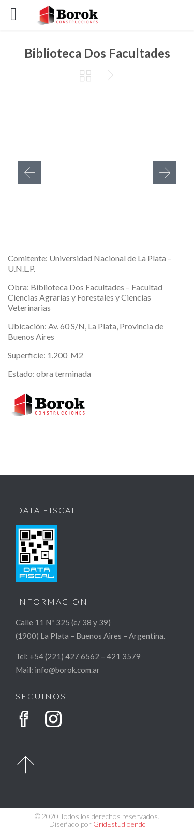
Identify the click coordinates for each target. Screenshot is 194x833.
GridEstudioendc (119, 824)
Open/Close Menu (19, 15)
